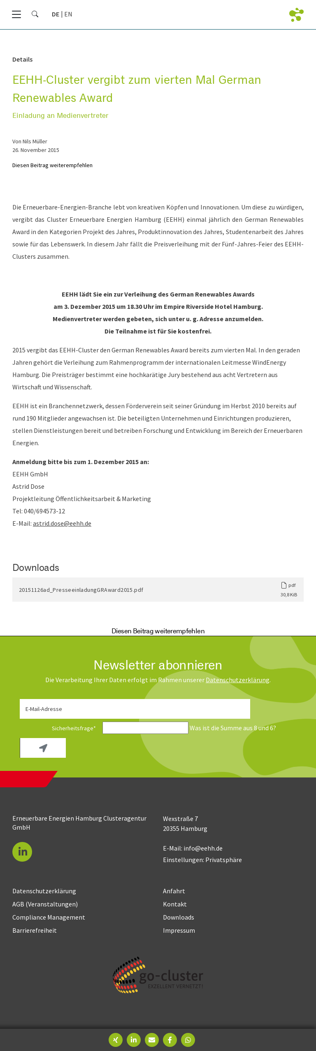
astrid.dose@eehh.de (62, 523)
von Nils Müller (29, 141)
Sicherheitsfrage (60, 728)
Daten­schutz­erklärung (238, 680)
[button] (22, 852)
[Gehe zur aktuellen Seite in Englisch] (68, 14)
